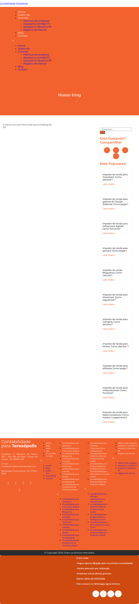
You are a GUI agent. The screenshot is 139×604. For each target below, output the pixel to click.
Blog (20, 32)
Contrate (23, 17)
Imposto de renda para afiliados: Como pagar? (115, 367)
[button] (75, 40)
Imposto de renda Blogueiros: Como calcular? (112, 273)
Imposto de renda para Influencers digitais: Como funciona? (115, 226)
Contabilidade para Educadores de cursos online (100, 474)
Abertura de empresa (36, 20)
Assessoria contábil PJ (36, 23)
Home (21, 11)
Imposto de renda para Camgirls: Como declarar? (115, 322)
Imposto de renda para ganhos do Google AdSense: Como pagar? (115, 202)
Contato (23, 35)
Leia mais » (109, 184)
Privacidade (51, 453)
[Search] (102, 132)
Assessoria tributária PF (37, 26)
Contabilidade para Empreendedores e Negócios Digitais (98, 481)
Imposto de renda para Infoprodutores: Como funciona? (115, 390)
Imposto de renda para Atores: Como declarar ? (116, 345)
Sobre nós (24, 14)
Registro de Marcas (35, 29)
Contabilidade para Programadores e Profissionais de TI (98, 466)
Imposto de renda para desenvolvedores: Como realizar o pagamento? (116, 415)
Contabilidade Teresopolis (14, 3)
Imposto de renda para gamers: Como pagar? (115, 249)
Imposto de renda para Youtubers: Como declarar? (115, 177)
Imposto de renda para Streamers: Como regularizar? (115, 297)
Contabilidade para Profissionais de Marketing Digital (70, 487)
